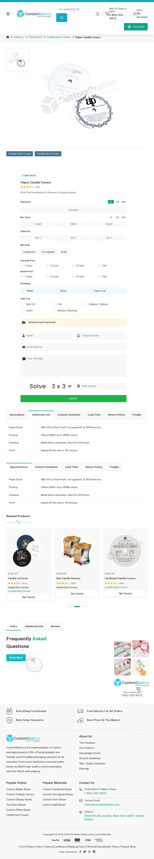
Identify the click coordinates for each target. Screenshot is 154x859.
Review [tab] (55, 626)
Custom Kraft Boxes (54, 799)
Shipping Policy (77, 846)
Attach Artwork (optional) (38, 322)
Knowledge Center (90, 753)
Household (35, 37)
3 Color (80, 265)
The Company (87, 742)
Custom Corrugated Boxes (58, 794)
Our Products (86, 747)
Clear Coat (100, 291)
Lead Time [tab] (94, 414)
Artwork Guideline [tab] (69, 414)
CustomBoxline (103, 834)
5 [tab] (85, 606)
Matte (30, 291)
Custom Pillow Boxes (18, 809)
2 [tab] (71, 606)
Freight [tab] (136, 414)
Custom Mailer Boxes (18, 789)
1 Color (28, 265)
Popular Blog (128, 846)
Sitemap (84, 768)
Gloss (63, 291)
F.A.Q (21, 846)
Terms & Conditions (55, 846)
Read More (16, 657)
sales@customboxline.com (101, 804)
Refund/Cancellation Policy (103, 846)
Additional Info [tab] (41, 414)
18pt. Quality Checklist (92, 763)
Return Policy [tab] (116, 414)
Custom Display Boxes (19, 799)
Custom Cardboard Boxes (57, 789)
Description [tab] (17, 414)
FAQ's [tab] (13, 626)
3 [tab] (77, 606)
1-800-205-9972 (95, 793)
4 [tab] (82, 606)
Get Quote (135, 27)
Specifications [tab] (19, 467)
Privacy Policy (34, 846)
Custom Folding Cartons (20, 794)
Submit (73, 398)
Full (104, 265)
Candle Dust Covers (59, 37)
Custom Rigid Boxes (54, 804)
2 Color (54, 265)
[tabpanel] (29, 565)
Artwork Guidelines (90, 758)
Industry (19, 37)
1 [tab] (68, 606)
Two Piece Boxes (16, 804)
